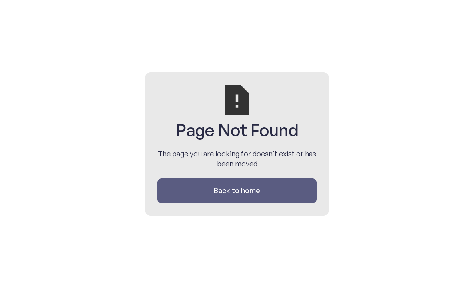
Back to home (237, 190)
